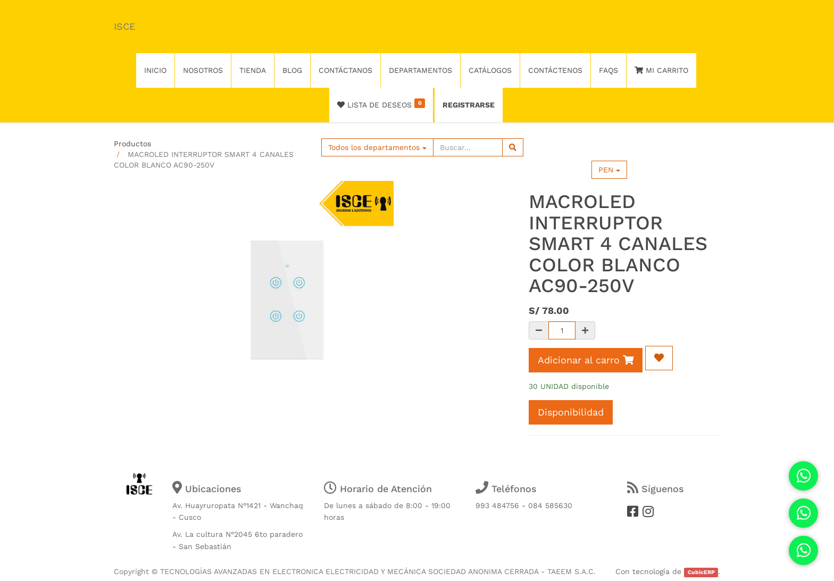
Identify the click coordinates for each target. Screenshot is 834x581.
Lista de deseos (381, 103)
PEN (609, 169)
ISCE (124, 26)
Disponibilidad (571, 412)
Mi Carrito (661, 70)
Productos (132, 143)
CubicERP (701, 572)
